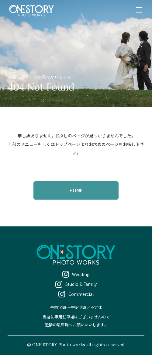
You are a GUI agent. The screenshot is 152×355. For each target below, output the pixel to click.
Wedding (81, 274)
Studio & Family (81, 284)
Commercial (81, 294)
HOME (76, 190)
